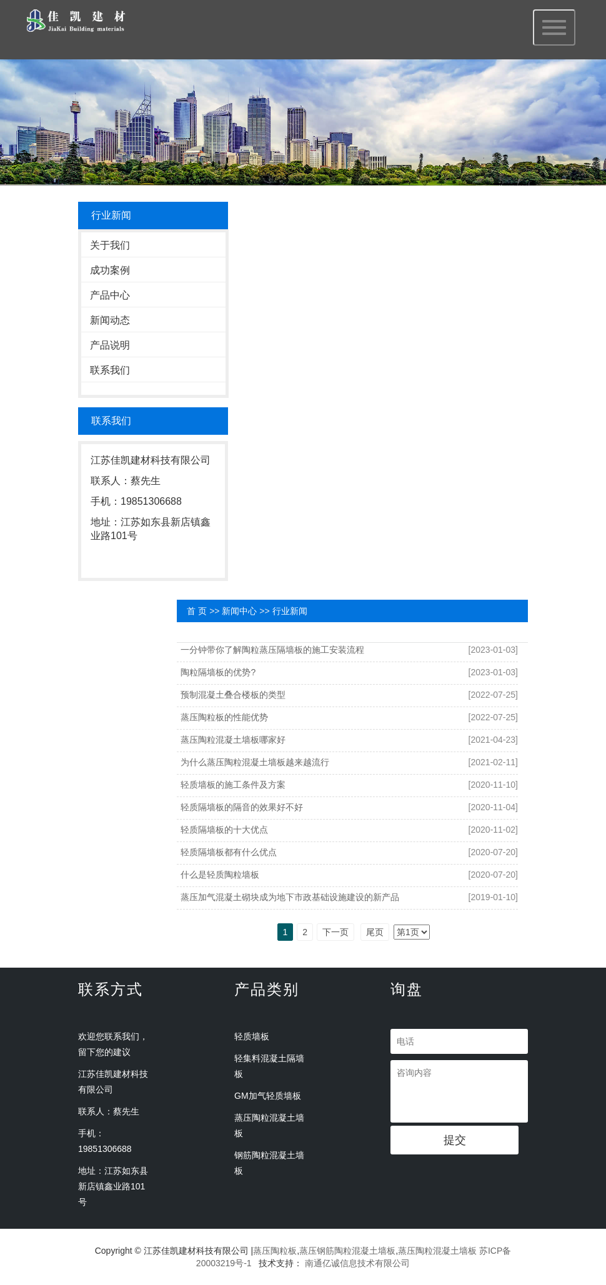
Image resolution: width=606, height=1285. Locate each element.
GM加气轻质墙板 (267, 1096)
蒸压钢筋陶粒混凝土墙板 (347, 1251)
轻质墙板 (251, 1036)
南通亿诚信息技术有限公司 (357, 1263)
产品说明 (110, 345)
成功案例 (110, 270)
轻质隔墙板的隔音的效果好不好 (242, 807)
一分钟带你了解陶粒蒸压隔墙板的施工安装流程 (272, 650)
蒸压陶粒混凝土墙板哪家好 (233, 740)
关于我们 (110, 245)
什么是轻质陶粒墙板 (220, 875)
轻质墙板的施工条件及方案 (233, 785)
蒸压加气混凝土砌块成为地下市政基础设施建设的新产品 (290, 897)
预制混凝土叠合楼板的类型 (233, 695)
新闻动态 (110, 320)
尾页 (375, 932)
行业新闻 (289, 611)
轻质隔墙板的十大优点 (224, 830)
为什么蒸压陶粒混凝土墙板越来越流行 (255, 762)
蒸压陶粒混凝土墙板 (437, 1251)
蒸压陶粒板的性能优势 (224, 717)
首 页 (197, 611)
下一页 (335, 932)
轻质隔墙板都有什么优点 (229, 852)
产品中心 (110, 295)
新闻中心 (239, 611)
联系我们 (110, 370)
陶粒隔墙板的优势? (218, 672)
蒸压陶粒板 (275, 1251)
